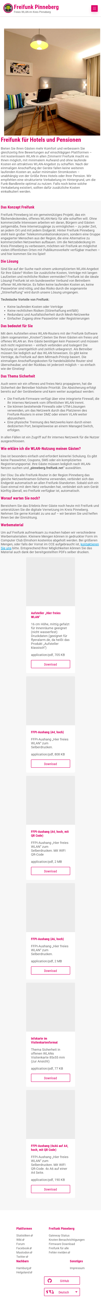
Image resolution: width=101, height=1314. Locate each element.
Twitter (20, 1256)
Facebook (22, 1248)
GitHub (58, 1281)
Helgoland (23, 1272)
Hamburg (22, 1268)
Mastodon (23, 1252)
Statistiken (23, 1235)
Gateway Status (59, 1235)
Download (50, 664)
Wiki (19, 1239)
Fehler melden (58, 1252)
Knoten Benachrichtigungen (67, 1239)
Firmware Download (62, 1244)
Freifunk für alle (59, 1248)
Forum (20, 1244)
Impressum (77, 1268)
